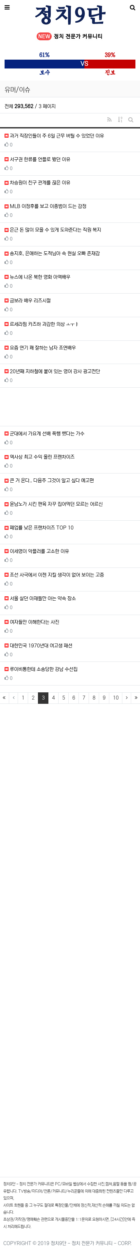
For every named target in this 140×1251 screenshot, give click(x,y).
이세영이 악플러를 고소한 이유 (37, 551)
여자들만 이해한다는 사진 (32, 622)
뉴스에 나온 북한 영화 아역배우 (37, 277)
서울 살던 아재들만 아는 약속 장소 (40, 598)
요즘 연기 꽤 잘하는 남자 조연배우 (40, 348)
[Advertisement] (70, 407)
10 (116, 698)
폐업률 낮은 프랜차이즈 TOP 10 (39, 527)
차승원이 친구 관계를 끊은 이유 (37, 182)
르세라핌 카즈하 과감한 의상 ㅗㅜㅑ (42, 324)
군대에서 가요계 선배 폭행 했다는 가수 (44, 433)
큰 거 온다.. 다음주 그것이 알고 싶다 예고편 (49, 480)
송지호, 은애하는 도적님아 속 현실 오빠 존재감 (52, 253)
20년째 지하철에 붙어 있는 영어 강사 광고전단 (52, 371)
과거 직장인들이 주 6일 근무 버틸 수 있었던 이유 (54, 136)
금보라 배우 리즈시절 (28, 300)
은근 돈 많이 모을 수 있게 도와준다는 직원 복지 (53, 230)
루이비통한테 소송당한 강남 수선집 (41, 669)
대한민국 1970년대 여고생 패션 (38, 645)
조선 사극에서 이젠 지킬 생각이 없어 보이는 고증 (54, 575)
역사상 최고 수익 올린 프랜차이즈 (40, 457)
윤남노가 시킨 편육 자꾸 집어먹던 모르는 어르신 (54, 504)
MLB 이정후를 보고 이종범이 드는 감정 (45, 206)
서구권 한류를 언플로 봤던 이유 (37, 159)
